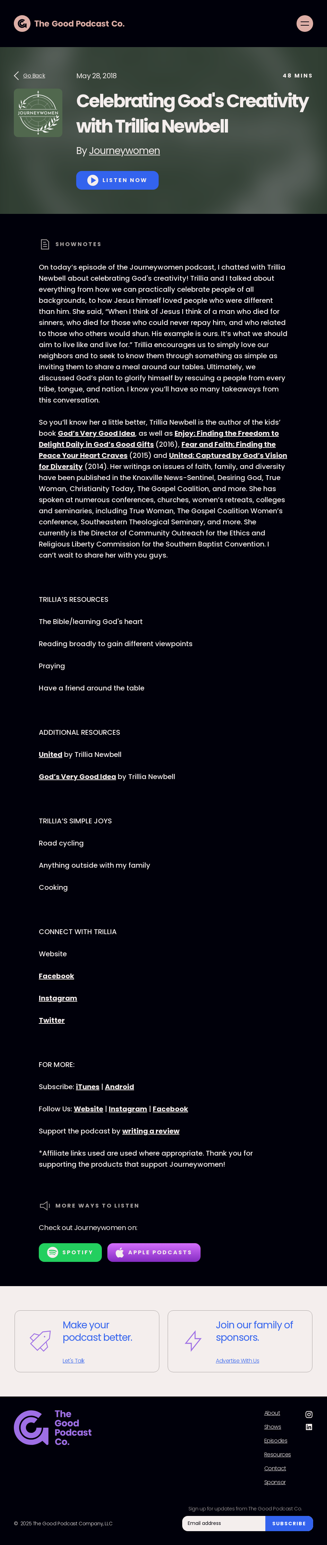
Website (88, 1109)
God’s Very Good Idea (96, 433)
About (272, 1413)
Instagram (58, 998)
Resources (277, 1454)
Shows (272, 1427)
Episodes (276, 1441)
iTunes (87, 1087)
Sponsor (275, 1482)
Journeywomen (124, 150)
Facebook (56, 976)
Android (119, 1087)
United (50, 754)
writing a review (150, 1131)
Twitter (52, 1020)
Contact (275, 1468)
